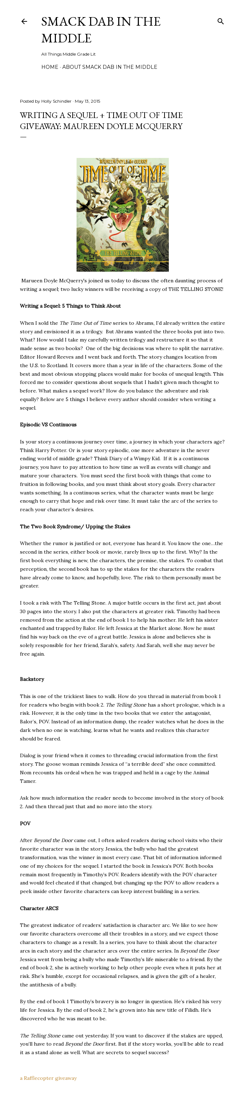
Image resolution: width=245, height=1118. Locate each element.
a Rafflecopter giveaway (48, 1078)
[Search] (221, 20)
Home (49, 67)
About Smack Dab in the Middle (109, 67)
